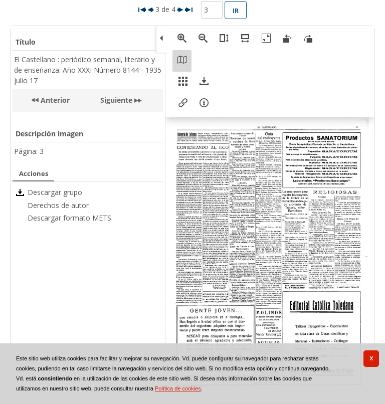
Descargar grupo (55, 192)
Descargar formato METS (69, 218)
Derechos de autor (58, 205)
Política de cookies (178, 388)
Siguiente (116, 100)
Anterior (54, 100)
